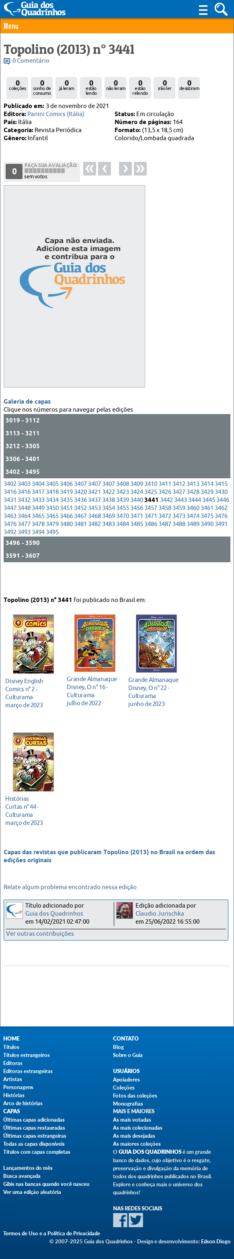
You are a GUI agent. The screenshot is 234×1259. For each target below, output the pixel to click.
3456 (136, 529)
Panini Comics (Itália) (55, 114)
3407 (80, 505)
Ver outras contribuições (40, 934)
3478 (38, 545)
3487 (164, 545)
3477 (24, 545)
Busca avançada (22, 1176)
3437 (94, 521)
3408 (122, 505)
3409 (136, 505)
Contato (126, 1039)
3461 (207, 529)
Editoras (13, 1063)
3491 (221, 545)
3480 (66, 545)
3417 (38, 513)
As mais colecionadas (137, 1127)
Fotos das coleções (135, 1095)
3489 (193, 545)
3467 (80, 537)
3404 (38, 505)
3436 (80, 521)
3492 (10, 553)
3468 (94, 537)
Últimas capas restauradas (34, 1127)
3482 (94, 545)
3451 (66, 529)
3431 (10, 521)
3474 (193, 537)
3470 (122, 537)
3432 (24, 521)
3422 (108, 513)
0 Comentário (30, 61)
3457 (150, 529)
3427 (178, 513)
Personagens (18, 1087)
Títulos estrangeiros (26, 1055)
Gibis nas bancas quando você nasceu (46, 1184)
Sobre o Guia (128, 1055)
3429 (207, 513)
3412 (178, 505)
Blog (118, 1047)
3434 (52, 521)
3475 (207, 537)
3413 (193, 505)
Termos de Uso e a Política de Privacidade (51, 1233)
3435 (66, 521)
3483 (108, 545)
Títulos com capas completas (36, 1152)
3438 (108, 521)
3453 (94, 529)
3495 (52, 553)
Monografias (128, 1103)
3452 (80, 529)
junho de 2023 (154, 688)
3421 (94, 513)
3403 (24, 505)
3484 (122, 545)
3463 (10, 537)
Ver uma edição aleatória (32, 1192)
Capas (11, 1111)
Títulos (11, 1047)
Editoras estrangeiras (28, 1071)
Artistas (12, 1079)
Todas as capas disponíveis (34, 1144)
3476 (221, 537)
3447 (10, 529)
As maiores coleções (137, 1144)
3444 (194, 521)
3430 (221, 513)
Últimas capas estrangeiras (34, 1135)
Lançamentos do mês (28, 1168)
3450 (52, 529)
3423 (122, 513)
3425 (150, 513)
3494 (38, 553)
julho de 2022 (93, 688)
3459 (178, 529)
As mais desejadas (134, 1135)
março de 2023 (31, 690)
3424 (136, 513)
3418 (52, 513)
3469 (108, 537)
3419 (66, 513)
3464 (24, 537)
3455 (122, 529)
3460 (193, 529)
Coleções (124, 1087)
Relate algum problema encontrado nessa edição (70, 887)
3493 (24, 553)
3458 (164, 529)
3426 (164, 513)
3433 (38, 521)
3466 (66, 537)
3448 (24, 529)
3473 (178, 537)
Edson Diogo (216, 1241)
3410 (150, 505)
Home (11, 1039)
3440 (136, 521)
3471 (136, 537)
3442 (166, 521)
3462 (221, 529)
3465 (38, 537)
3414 (207, 505)
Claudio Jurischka (159, 914)
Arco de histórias (23, 1103)
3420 (80, 513)
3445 (208, 521)
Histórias (14, 1095)
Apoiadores (126, 1079)
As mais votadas (132, 1119)
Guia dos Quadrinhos (54, 914)
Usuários (126, 1071)
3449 (38, 529)
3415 (221, 505)
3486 (150, 545)
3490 (207, 545)
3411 (164, 505)
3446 (222, 521)
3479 (52, 545)
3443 (180, 521)
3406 (66, 505)
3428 (193, 513)
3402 (10, 505)
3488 (178, 545)
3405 (52, 505)
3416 (10, 513)
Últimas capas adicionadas (34, 1119)
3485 (136, 545)
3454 (108, 529)
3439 (122, 521)
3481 (80, 545)
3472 (164, 537)
